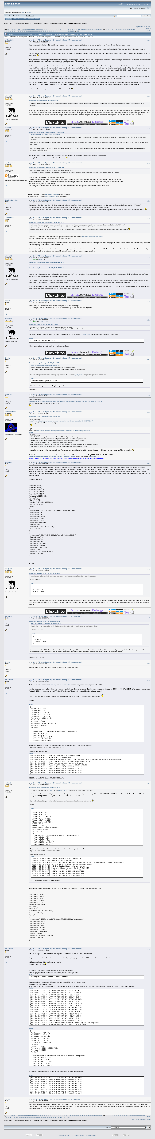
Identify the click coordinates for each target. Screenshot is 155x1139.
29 (58, 29)
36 (72, 29)
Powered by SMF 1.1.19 (66, 1135)
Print (148, 31)
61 (122, 29)
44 (88, 29)
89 (46, 31)
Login (25, 18)
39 (78, 29)
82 (32, 31)
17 (35, 29)
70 (8, 31)
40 (80, 29)
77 (22, 31)
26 (52, 29)
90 (48, 31)
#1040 (148, 1100)
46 (92, 29)
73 (14, 31)
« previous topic (141, 26)
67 (134, 29)
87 (42, 31)
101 (70, 31)
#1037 (148, 681)
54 (108, 29)
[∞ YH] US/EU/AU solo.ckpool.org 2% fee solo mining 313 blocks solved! (60, 23)
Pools (29, 23)
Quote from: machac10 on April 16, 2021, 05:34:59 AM (44, 573)
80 (28, 31)
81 (30, 31)
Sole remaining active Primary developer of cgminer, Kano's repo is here (52, 456)
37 (74, 29)
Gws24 (41, 259)
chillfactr (8, 128)
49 (98, 29)
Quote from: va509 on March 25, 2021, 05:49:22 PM (43, 100)
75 (18, 31)
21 (42, 29)
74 (16, 31)
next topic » (148, 27)
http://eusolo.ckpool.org (52, 194)
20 (41, 29)
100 (68, 31)
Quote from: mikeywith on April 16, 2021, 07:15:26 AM (44, 621)
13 (27, 29)
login (22, 12)
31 (62, 29)
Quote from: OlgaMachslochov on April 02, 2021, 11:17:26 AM (47, 222)
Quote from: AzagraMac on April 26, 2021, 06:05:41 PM (45, 787)
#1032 (148, 413)
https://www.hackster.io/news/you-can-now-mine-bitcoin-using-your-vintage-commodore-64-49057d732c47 (66, 401)
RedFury (53, 685)
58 (116, 29)
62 (124, 29)
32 (64, 29)
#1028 (148, 301)
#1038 (148, 784)
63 (126, 29)
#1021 (148, 41)
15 (31, 29)
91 (49, 31)
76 (20, 31)
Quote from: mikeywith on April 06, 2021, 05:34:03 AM (44, 363)
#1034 (148, 569)
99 (65, 31)
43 (86, 29)
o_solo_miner (10, 163)
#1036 (148, 663)
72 (12, 31)
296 (78, 31)
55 (110, 29)
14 (29, 29)
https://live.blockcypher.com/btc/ (92, 237)
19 (39, 29)
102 (73, 31)
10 (21, 29)
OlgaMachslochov (11, 200)
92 (51, 31)
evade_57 (8, 394)
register (28, 12)
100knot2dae (9, 40)
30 (60, 29)
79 (26, 31)
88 (44, 31)
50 (100, 29)
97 (61, 31)
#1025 (148, 201)
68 (4, 31)
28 (56, 29)
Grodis (7, 301)
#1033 (148, 463)
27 (54, 29)
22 (44, 29)
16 (33, 29)
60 (120, 29)
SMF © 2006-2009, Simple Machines (85, 1135)
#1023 (148, 128)
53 (106, 29)
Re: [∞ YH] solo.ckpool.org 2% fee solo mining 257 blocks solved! (57, 40)
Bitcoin (17, 23)
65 (130, 29)
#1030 (148, 359)
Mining (23, 23)
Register (31, 18)
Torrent (31, 16)
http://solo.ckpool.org (51, 196)
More (37, 18)
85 (38, 31)
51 (102, 29)
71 (10, 31)
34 (68, 29)
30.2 (27, 16)
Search (20, 18)
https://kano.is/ (94, 456)
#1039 (148, 949)
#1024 (148, 164)
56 (112, 29)
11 (23, 29)
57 (114, 29)
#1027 (148, 257)
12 (25, 29)
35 (70, 29)
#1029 (148, 320)
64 (128, 29)
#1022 (148, 97)
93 (53, 31)
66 (132, 29)
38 (76, 29)
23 (46, 29)
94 (55, 31)
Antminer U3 (66, 685)
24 (48, 29)
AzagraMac (9, 680)
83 (34, 31)
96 (59, 31)
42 (84, 29)
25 (50, 29)
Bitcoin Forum (8, 23)
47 (94, 29)
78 (24, 31)
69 (6, 31)
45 (90, 29)
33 (66, 29)
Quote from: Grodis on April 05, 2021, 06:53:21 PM (43, 324)
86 (40, 31)
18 (37, 29)
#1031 (148, 395)
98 (63, 31)
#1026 (148, 218)
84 (36, 31)
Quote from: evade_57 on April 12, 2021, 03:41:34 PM (44, 416)
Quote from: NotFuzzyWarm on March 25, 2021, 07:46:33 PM (46, 132)
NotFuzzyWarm (10, 412)
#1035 (148, 617)
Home (9, 18)
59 (118, 29)
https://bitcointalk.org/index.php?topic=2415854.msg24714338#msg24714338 (63, 431)
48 (96, 29)
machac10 (8, 462)
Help (14, 18)
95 (57, 31)
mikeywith (8, 96)
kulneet (7, 1099)
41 (82, 29)
